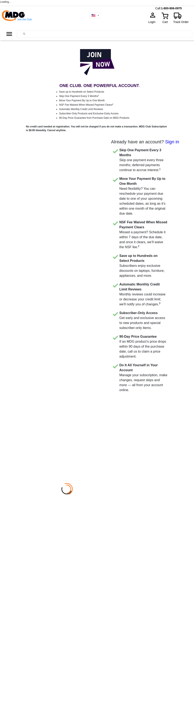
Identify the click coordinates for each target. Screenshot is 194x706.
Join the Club (24, 19)
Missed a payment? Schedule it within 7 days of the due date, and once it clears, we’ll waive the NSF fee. (143, 234)
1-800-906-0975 (171, 8)
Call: (158, 8)
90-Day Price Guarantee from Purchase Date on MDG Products (94, 117)
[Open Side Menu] (9, 34)
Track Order (181, 22)
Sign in (172, 141)
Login (153, 22)
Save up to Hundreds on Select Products (81, 91)
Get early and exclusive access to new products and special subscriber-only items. (142, 320)
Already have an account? (145, 141)
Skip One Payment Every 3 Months (79, 96)
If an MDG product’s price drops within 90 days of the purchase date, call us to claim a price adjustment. (142, 346)
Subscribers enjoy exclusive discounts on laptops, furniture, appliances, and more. (142, 265)
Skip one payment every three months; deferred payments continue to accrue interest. (141, 160)
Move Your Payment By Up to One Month (82, 100)
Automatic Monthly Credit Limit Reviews (81, 109)
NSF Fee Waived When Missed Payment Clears (86, 104)
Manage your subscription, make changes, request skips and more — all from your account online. (143, 377)
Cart (165, 22)
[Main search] (24, 34)
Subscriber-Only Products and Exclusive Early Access (89, 113)
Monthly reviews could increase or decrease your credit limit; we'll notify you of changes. (142, 294)
